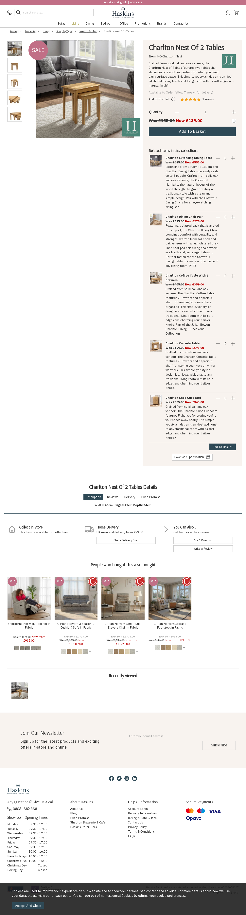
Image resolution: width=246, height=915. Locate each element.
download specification (192, 457)
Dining (90, 23)
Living (75, 23)
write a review (203, 549)
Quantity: (156, 112)
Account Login (138, 809)
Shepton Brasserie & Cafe (88, 822)
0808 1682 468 (22, 808)
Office (124, 23)
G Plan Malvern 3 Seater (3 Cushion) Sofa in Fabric (76, 625)
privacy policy (61, 895)
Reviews (112, 497)
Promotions (142, 23)
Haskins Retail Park (83, 827)
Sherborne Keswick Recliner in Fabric (29, 625)
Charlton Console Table (183, 343)
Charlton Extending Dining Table (189, 158)
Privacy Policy (137, 827)
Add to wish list (162, 99)
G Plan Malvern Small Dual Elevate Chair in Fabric (123, 625)
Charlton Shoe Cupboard (183, 398)
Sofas (61, 23)
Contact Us (181, 23)
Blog (73, 813)
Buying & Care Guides (142, 818)
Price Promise (151, 497)
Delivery (129, 497)
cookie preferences (171, 895)
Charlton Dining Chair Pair (184, 216)
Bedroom (106, 23)
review (197, 99)
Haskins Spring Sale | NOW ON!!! (123, 2)
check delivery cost (126, 540)
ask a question (203, 540)
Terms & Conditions (141, 831)
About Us (76, 809)
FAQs (131, 836)
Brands (162, 23)
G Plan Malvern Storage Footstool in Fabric (170, 625)
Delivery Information (142, 813)
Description (93, 497)
